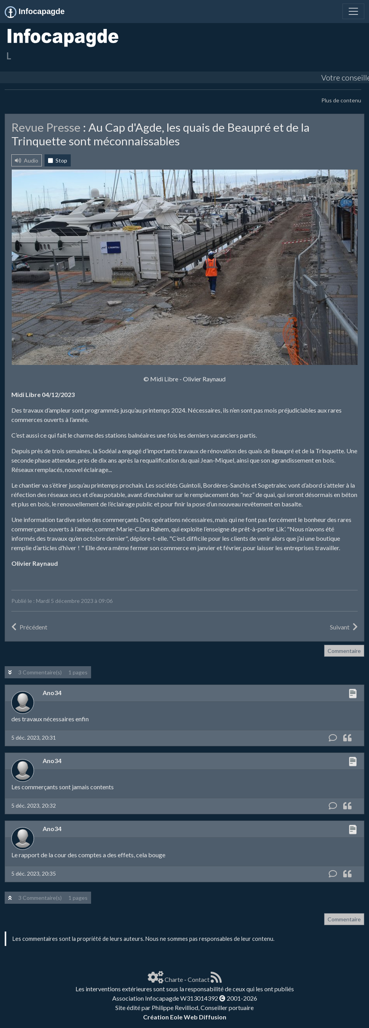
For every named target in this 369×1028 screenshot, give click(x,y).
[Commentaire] (333, 738)
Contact (199, 979)
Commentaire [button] (344, 650)
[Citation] (347, 738)
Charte (174, 979)
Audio (26, 160)
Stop (57, 160)
